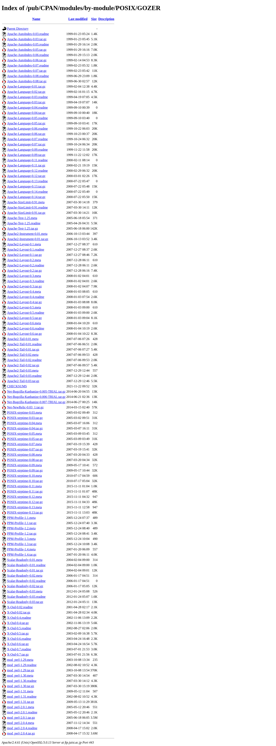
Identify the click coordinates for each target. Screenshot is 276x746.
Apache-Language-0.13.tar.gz (26, 186)
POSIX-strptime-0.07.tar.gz (25, 449)
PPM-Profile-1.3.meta (21, 538)
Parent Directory (17, 28)
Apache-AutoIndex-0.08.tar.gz (26, 81)
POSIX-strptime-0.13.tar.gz (25, 512)
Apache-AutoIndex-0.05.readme (28, 44)
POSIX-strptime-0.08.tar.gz (25, 460)
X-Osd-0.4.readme (19, 617)
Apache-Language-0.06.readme (27, 128)
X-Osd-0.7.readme (19, 649)
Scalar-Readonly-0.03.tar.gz (25, 602)
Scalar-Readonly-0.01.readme (26, 565)
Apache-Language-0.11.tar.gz (26, 165)
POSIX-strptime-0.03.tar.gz (25, 418)
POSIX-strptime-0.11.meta (24, 486)
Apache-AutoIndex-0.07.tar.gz (26, 70)
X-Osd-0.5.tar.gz (18, 633)
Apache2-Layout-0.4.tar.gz (24, 302)
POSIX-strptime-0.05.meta (24, 433)
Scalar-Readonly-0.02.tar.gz (25, 586)
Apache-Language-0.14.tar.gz (26, 197)
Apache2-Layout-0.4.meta (24, 291)
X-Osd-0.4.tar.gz (18, 623)
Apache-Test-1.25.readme (23, 223)
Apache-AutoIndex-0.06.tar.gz (26, 60)
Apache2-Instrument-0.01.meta (27, 233)
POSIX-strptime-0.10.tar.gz (25, 481)
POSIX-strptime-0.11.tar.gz (25, 491)
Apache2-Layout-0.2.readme (25, 265)
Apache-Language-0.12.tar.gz (26, 176)
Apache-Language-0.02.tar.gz (26, 91)
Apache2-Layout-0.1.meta (24, 244)
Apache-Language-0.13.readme (27, 181)
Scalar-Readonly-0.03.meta (24, 591)
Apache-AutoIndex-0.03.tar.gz (26, 39)
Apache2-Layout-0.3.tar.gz (24, 286)
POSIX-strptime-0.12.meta (24, 496)
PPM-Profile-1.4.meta (21, 549)
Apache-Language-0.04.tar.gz (26, 112)
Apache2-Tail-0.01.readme (24, 344)
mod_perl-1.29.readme (22, 665)
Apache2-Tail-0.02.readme (24, 360)
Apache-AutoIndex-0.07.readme (28, 65)
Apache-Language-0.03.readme (27, 97)
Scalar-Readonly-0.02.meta (24, 575)
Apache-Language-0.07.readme (27, 139)
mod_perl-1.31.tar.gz (20, 702)
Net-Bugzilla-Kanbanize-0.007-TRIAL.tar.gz (36, 402)
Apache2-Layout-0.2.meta (24, 260)
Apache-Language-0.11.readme (27, 160)
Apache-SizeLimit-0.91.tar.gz (26, 212)
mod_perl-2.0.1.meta (20, 707)
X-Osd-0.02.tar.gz (18, 612)
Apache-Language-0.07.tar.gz (26, 144)
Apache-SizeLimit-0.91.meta (26, 202)
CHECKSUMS (17, 386)
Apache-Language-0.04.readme (27, 107)
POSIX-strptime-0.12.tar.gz (25, 502)
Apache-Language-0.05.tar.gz (26, 123)
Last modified (77, 19)
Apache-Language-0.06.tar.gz (26, 134)
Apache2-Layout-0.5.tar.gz (24, 318)
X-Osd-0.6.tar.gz (18, 644)
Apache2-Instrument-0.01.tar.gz (27, 239)
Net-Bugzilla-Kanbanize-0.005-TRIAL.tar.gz (36, 391)
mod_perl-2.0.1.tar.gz (21, 717)
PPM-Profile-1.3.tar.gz (21, 544)
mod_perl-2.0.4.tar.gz (21, 733)
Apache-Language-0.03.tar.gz (26, 102)
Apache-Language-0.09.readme (27, 149)
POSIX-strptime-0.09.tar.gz (25, 470)
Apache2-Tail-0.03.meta (22, 370)
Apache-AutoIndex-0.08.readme (28, 76)
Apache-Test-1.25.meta (22, 218)
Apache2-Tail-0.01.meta (22, 339)
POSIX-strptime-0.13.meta (24, 507)
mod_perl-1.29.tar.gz (20, 670)
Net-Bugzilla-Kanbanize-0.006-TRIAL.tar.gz (36, 396)
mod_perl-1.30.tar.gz (20, 686)
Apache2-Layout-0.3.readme (25, 281)
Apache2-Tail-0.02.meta (22, 354)
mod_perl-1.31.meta (20, 691)
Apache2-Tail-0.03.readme (24, 375)
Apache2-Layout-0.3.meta (24, 276)
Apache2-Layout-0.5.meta (24, 307)
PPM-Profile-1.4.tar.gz (21, 554)
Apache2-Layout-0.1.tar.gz (24, 254)
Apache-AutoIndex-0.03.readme (28, 34)
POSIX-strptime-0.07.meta (24, 444)
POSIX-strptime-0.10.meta (24, 475)
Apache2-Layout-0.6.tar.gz (24, 333)
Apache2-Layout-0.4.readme (25, 297)
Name (36, 19)
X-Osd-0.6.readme (19, 638)
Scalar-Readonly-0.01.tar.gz (25, 570)
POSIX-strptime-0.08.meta (24, 454)
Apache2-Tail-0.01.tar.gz (23, 349)
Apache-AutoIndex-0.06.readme (28, 55)
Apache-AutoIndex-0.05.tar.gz (26, 49)
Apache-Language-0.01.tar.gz (26, 86)
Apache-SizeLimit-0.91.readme (27, 207)
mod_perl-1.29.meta (20, 659)
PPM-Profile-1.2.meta (21, 528)
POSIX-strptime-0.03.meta (24, 412)
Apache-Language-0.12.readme (27, 170)
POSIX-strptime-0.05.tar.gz (25, 439)
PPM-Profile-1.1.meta (21, 517)
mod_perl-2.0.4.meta (20, 723)
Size (94, 19)
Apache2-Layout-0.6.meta (24, 323)
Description (106, 19)
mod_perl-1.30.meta (20, 675)
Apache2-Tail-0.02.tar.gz (23, 365)
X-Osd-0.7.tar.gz (18, 654)
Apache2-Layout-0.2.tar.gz (24, 270)
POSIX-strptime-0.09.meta (24, 465)
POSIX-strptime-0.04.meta (24, 423)
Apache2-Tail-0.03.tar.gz (23, 381)
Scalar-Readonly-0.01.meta (24, 560)
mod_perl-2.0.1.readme (22, 712)
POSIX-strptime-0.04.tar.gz (25, 428)
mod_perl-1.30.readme (22, 680)
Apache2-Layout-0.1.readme (25, 249)
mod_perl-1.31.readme (22, 696)
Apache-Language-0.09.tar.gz (26, 155)
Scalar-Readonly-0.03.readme (26, 596)
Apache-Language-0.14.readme (27, 191)
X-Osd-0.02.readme (20, 607)
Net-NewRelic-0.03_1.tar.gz (25, 407)
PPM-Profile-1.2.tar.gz (21, 533)
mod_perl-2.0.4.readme (22, 728)
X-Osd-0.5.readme (19, 628)
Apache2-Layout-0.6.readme (25, 328)
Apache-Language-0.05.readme (27, 118)
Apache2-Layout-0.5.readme (25, 312)
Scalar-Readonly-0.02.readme (26, 581)
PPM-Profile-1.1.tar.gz (21, 523)
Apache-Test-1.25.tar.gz (22, 228)
